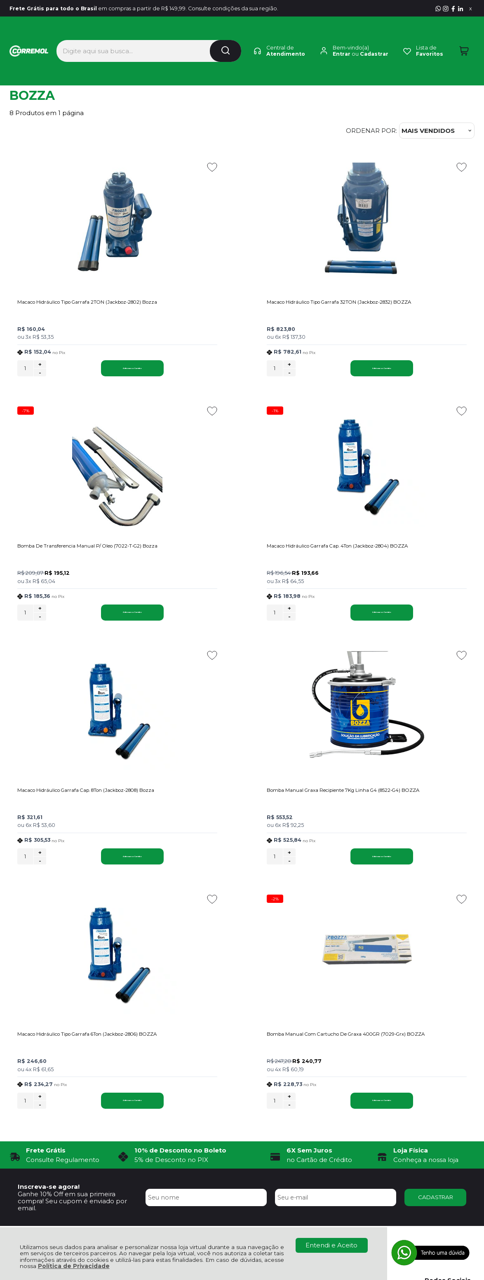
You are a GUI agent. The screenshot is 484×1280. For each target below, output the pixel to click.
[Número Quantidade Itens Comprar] (25, 372)
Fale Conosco (30, 1091)
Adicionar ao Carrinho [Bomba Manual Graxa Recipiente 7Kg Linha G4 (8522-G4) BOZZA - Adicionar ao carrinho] (417, 620)
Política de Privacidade (74, 1266)
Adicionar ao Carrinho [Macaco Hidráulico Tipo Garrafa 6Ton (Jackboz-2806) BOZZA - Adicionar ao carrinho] (97, 868)
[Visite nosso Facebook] (453, 8)
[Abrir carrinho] (464, 36)
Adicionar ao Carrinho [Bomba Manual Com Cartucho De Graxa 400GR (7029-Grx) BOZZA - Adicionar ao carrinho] (417, 868)
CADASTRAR (435, 965)
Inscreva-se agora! (49, 955)
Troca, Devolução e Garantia (151, 1063)
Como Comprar (132, 1073)
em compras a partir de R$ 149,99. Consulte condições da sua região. (167, 8)
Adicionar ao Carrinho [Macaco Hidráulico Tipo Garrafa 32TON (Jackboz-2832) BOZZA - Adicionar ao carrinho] (257, 372)
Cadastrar (374, 39)
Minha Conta (242, 1073)
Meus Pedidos (244, 1063)
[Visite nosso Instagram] (445, 8)
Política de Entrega (39, 1082)
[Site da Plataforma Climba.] (242, 1222)
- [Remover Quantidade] (40, 376)
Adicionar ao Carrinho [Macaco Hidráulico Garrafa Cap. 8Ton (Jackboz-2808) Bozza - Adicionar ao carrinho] (257, 620)
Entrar (341, 39)
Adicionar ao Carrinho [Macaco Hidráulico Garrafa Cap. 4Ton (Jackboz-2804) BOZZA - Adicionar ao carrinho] (97, 620)
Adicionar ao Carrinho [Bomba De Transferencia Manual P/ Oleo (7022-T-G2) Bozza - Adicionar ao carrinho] (417, 372)
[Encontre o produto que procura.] (225, 36)
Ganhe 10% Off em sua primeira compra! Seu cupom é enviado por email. (72, 969)
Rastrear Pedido (247, 1082)
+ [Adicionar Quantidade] (40, 368)
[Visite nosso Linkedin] (460, 8)
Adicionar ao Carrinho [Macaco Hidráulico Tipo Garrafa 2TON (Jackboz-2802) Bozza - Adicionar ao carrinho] (97, 372)
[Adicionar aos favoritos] (141, 167)
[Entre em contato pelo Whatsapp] (438, 8)
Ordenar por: (371, 130)
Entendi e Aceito (331, 1245)
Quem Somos (31, 1063)
